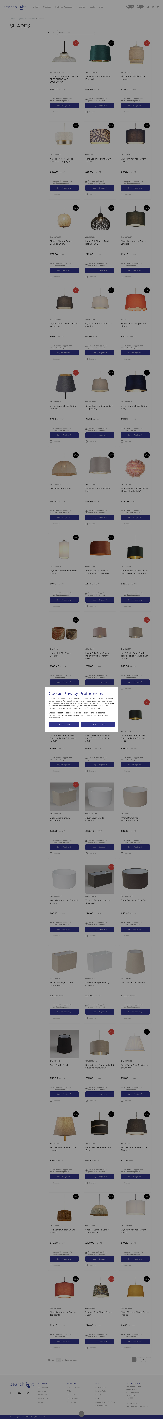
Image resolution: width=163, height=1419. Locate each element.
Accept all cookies (97, 724)
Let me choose (64, 724)
